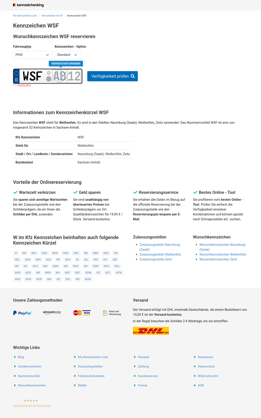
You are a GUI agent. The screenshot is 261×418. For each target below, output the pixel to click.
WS (58, 272)
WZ (58, 279)
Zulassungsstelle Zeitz (155, 259)
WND (76, 266)
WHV (68, 259)
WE (115, 253)
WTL (107, 272)
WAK (44, 253)
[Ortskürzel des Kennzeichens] (32, 76)
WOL (117, 266)
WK (17, 266)
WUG (17, 279)
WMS (55, 266)
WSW (88, 272)
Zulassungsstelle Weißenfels (160, 254)
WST (77, 272)
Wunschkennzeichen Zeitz (218, 259)
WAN (55, 253)
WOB (95, 266)
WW (49, 279)
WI (77, 259)
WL (25, 266)
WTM (119, 272)
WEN (27, 259)
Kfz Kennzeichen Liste (25, 15)
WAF (33, 253)
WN (66, 266)
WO (86, 266)
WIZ (115, 259)
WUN (28, 279)
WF (58, 259)
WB (86, 253)
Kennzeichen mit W (52, 15)
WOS (28, 272)
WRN (48, 272)
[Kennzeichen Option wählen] (67, 55)
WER (38, 259)
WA (24, 253)
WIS (96, 259)
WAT (76, 253)
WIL (86, 259)
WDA (106, 253)
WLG (35, 266)
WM (45, 266)
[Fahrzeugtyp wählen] (32, 55)
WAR (65, 253)
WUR (39, 279)
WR (38, 272)
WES (48, 259)
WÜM (88, 279)
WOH (106, 266)
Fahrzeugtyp (22, 47)
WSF (67, 272)
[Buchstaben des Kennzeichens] (60, 76)
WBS (95, 253)
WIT (105, 259)
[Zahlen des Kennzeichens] (74, 76)
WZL (68, 279)
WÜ (78, 279)
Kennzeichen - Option (70, 47)
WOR (17, 272)
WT (98, 272)
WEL (17, 259)
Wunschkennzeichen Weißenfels (222, 254)
